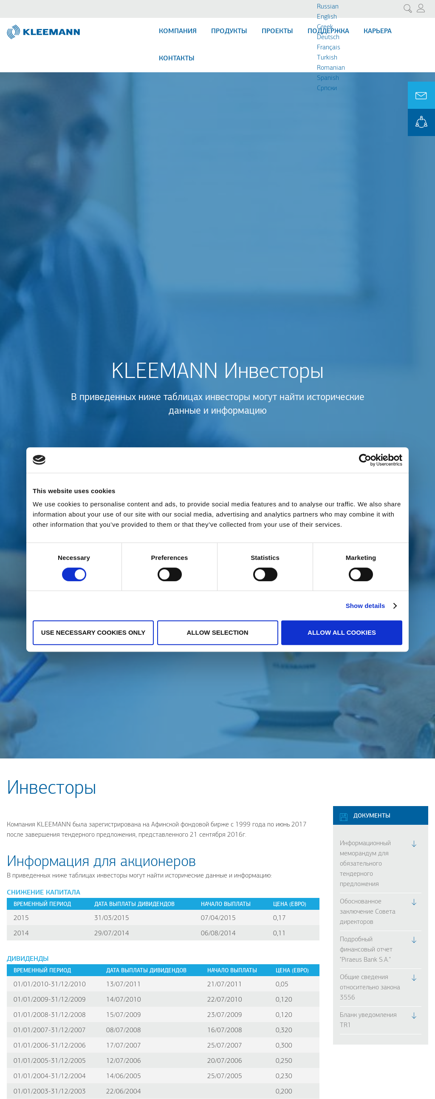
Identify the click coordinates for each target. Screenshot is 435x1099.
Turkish (327, 57)
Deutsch (328, 37)
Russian (328, 6)
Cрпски (327, 88)
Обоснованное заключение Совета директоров (367, 912)
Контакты (177, 58)
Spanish (328, 78)
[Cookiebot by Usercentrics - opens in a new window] (365, 460)
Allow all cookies (342, 632)
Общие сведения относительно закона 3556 (370, 987)
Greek (325, 27)
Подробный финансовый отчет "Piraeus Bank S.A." (366, 949)
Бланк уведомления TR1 (368, 1020)
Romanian (331, 68)
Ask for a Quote (421, 95)
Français (328, 47)
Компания (178, 31)
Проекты (277, 31)
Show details (365, 605)
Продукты (229, 31)
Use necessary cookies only (93, 632)
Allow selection (218, 632)
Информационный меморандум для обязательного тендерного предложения (365, 864)
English (327, 17)
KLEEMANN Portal (421, 122)
